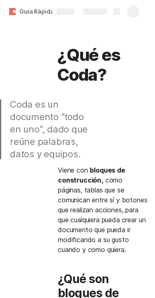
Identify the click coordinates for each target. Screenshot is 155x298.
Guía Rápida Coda (45, 11)
